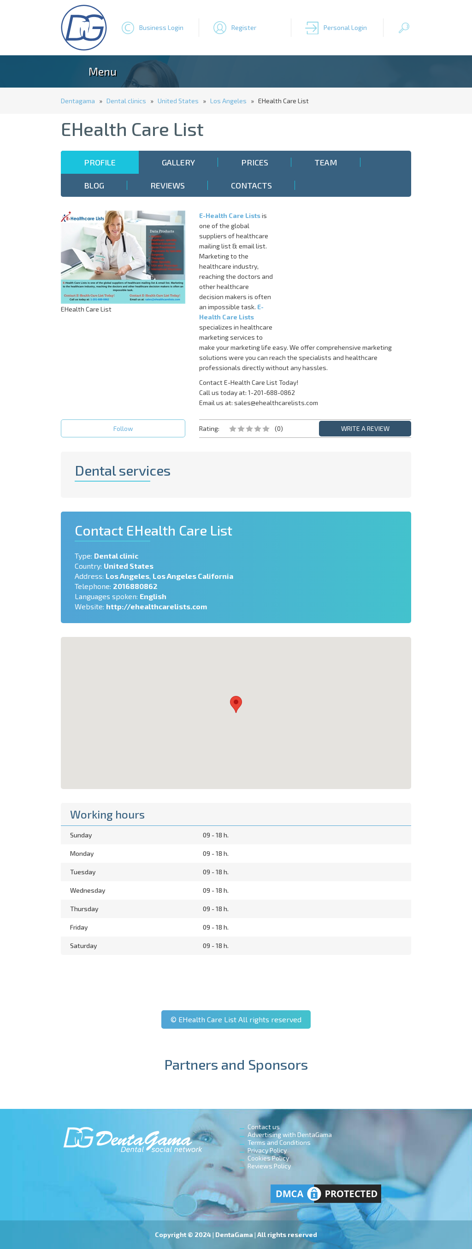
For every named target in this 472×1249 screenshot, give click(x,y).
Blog (94, 185)
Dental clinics (126, 101)
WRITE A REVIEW (365, 428)
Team (325, 162)
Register (243, 27)
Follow (123, 428)
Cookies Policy (268, 1158)
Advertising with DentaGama (290, 1134)
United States (178, 101)
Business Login (161, 27)
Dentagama (78, 101)
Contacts (251, 185)
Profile (100, 162)
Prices (254, 162)
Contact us (264, 1127)
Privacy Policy (267, 1150)
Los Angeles (228, 101)
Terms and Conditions (279, 1142)
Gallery (178, 162)
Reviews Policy (269, 1166)
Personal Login (345, 27)
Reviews (167, 185)
